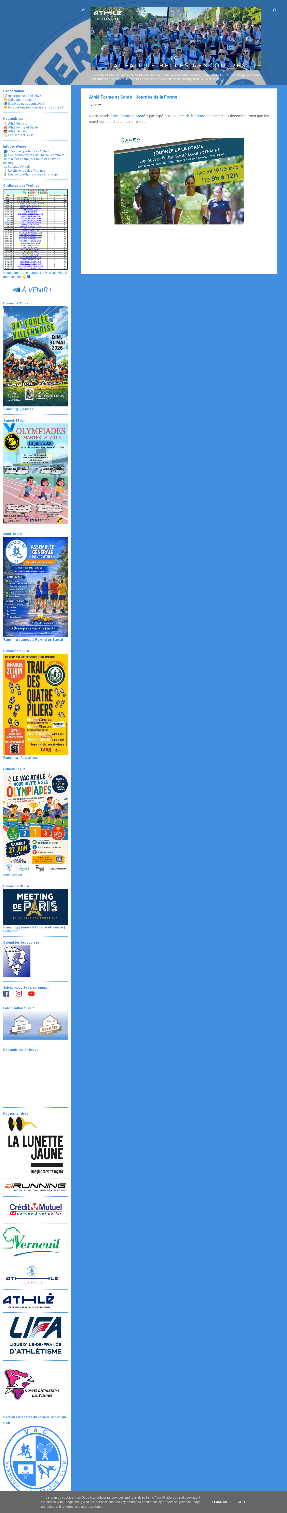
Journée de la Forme (188, 116)
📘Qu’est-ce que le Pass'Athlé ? (26, 151)
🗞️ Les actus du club (18, 135)
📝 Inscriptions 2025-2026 (22, 96)
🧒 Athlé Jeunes (15, 131)
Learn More (222, 1502)
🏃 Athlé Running (15, 123)
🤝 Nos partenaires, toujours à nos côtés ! (33, 107)
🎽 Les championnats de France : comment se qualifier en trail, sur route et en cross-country (33, 159)
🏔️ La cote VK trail (16, 167)
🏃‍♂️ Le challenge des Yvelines (24, 170)
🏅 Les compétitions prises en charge (30, 174)
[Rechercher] (274, 11)
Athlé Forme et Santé (127, 116)
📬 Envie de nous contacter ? (23, 103)
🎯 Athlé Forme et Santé (20, 127)
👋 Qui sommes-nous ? (20, 100)
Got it (241, 1502)
